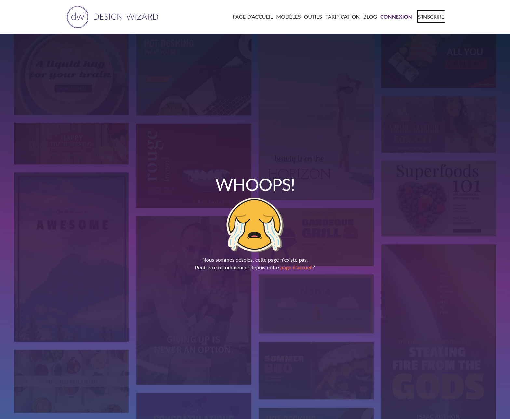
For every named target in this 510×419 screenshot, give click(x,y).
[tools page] (311, 16)
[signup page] (428, 16)
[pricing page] (340, 16)
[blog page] (368, 16)
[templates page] (286, 16)
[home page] (111, 16)
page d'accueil (296, 267)
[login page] (394, 16)
